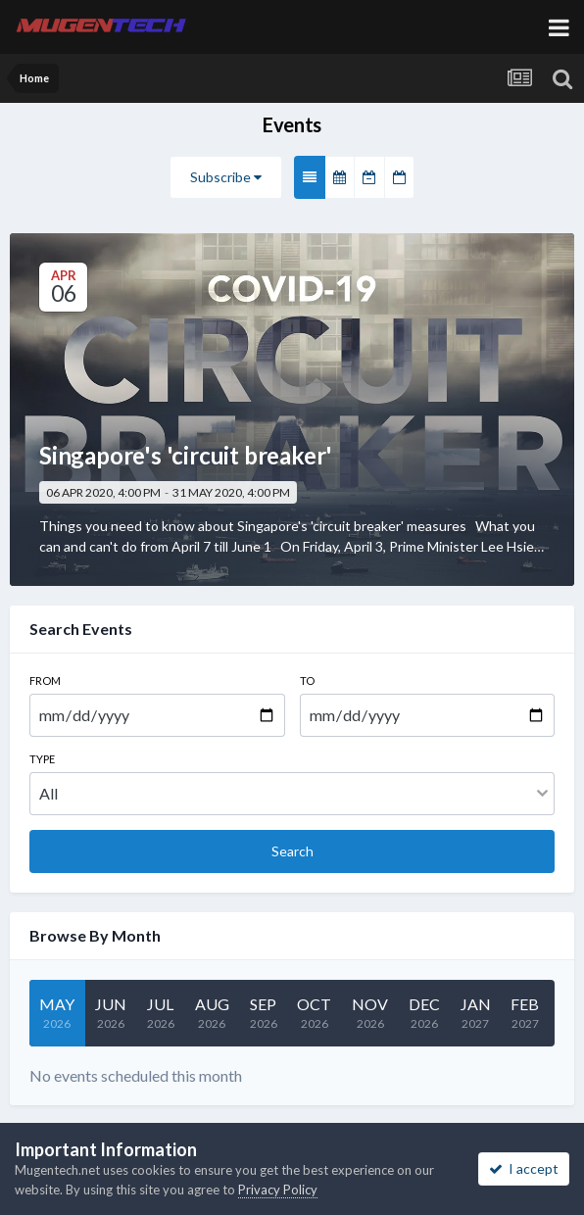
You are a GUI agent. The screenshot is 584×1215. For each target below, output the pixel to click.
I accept (524, 1168)
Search (292, 851)
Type (42, 759)
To (307, 680)
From (45, 680)
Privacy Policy (277, 1189)
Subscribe (226, 177)
